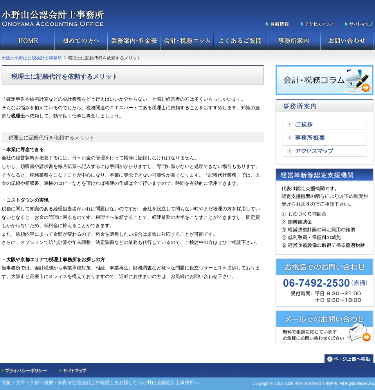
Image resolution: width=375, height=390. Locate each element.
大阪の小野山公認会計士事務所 (32, 58)
